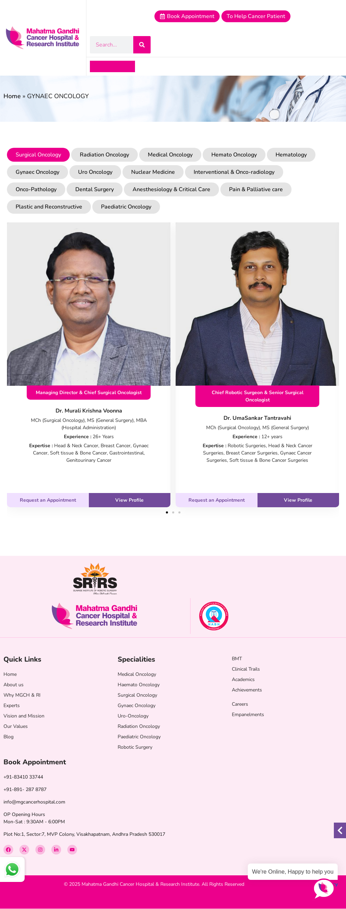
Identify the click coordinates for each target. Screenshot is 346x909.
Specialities (136, 659)
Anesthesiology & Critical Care (171, 189)
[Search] (142, 44)
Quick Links (22, 659)
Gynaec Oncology (37, 172)
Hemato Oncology (234, 155)
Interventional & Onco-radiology (234, 172)
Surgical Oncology (38, 155)
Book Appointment (34, 762)
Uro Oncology (95, 172)
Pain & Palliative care (256, 189)
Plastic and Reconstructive (49, 207)
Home (12, 96)
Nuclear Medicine (153, 172)
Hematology (291, 155)
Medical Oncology (170, 155)
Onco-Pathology (36, 189)
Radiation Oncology (104, 155)
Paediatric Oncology (126, 207)
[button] (95, 66)
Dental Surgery (94, 189)
